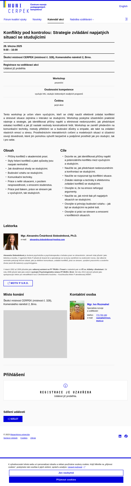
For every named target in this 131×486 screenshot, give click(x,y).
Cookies (23, 438)
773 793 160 (101, 315)
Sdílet (13, 419)
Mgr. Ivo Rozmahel (98, 304)
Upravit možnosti (76, 469)
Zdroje (33, 438)
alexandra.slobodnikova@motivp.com (47, 239)
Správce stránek (10, 438)
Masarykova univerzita (20, 434)
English (123, 6)
